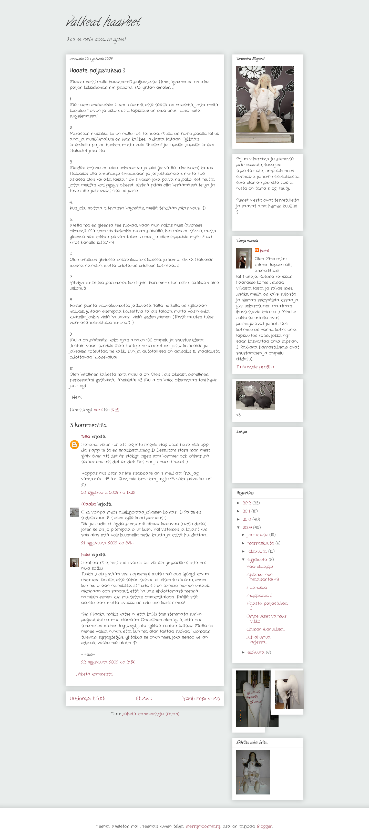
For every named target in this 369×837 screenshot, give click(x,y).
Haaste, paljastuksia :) (267, 606)
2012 (247, 503)
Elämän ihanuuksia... (266, 629)
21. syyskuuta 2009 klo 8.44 (107, 543)
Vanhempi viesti (201, 698)
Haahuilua (257, 588)
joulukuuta (258, 535)
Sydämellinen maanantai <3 (263, 577)
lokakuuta (258, 551)
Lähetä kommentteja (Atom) (150, 714)
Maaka (88, 504)
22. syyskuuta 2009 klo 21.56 (108, 662)
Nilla (85, 437)
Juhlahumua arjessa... (259, 639)
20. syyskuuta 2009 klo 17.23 (108, 492)
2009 (248, 528)
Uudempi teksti (87, 698)
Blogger (264, 826)
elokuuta (257, 652)
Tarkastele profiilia (255, 367)
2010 (247, 519)
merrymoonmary (203, 826)
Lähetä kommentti (94, 674)
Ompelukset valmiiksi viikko (267, 618)
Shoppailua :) (259, 595)
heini (85, 555)
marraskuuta (261, 543)
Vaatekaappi (260, 567)
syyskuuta (258, 560)
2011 (247, 511)
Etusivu (144, 698)
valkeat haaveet (102, 23)
